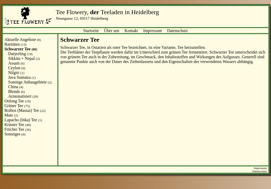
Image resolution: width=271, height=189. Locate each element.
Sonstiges (14, 134)
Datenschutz (177, 30)
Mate (11, 115)
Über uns (111, 30)
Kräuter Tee (17, 124)
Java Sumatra (22, 77)
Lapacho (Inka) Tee (23, 120)
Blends (16, 91)
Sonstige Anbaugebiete (30, 82)
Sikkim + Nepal (24, 58)
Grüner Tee (17, 105)
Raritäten (15, 44)
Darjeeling (20, 53)
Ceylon (16, 68)
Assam (16, 63)
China (15, 87)
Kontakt (131, 30)
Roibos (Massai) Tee (25, 110)
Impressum (152, 30)
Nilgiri (16, 72)
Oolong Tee (17, 101)
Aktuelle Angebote (22, 39)
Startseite (91, 30)
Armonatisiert (23, 96)
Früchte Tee (17, 129)
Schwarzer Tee (20, 49)
